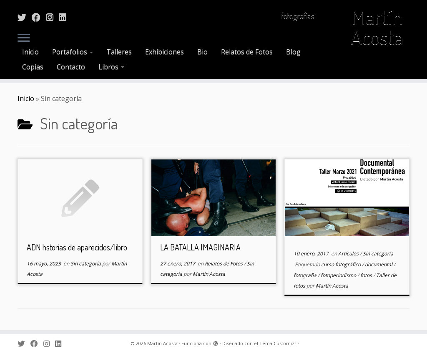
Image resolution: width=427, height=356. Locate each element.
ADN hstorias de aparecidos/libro (77, 247)
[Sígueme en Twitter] (25, 17)
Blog (293, 51)
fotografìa (306, 275)
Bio (202, 51)
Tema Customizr (277, 343)
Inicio (30, 51)
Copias (32, 66)
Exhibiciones (164, 51)
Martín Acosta (377, 27)
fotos (366, 275)
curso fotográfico (341, 264)
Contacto (71, 66)
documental (379, 264)
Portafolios (72, 51)
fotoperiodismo (339, 275)
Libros (111, 66)
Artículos (349, 253)
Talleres (119, 51)
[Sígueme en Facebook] (39, 17)
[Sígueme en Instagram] (52, 17)
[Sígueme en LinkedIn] (65, 17)
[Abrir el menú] (24, 38)
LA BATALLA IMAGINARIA (200, 247)
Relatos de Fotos (247, 51)
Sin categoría (86, 263)
